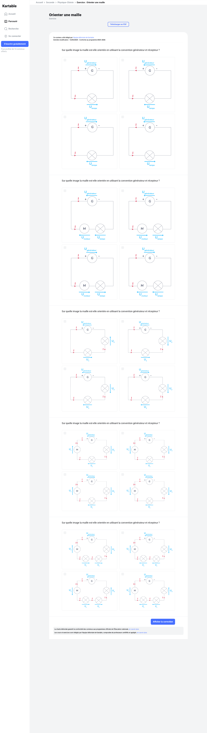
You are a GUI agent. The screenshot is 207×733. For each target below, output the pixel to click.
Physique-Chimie (66, 2)
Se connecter (12, 36)
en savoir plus (134, 629)
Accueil (9, 14)
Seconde (50, 2)
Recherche (11, 28)
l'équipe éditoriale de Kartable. (83, 37)
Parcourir (10, 21)
